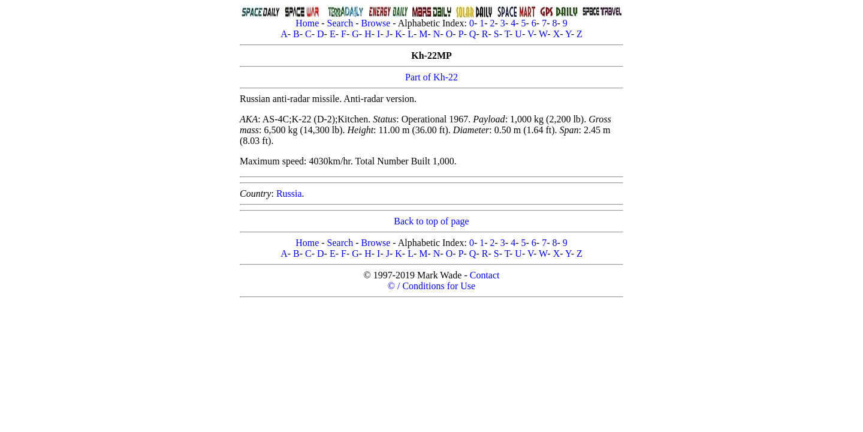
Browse (375, 23)
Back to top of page (431, 221)
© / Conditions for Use (431, 286)
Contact (485, 275)
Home (307, 23)
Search (340, 23)
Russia (289, 193)
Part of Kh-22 (431, 77)
